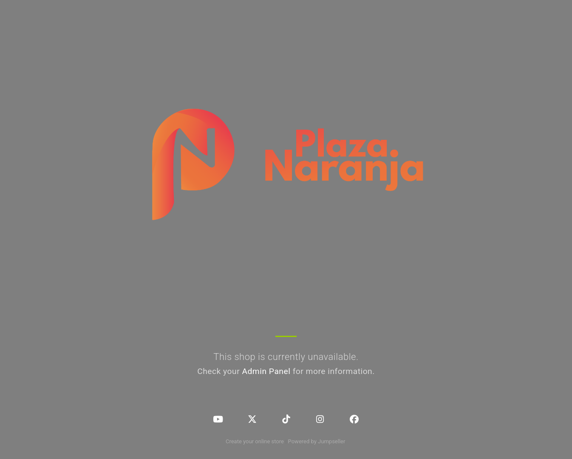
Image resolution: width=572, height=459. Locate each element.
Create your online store (255, 441)
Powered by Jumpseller (316, 441)
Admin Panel (266, 371)
